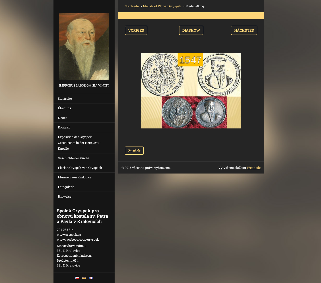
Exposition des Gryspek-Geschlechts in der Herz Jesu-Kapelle (79, 143)
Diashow (191, 30)
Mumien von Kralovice (74, 177)
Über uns (64, 108)
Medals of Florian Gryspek (162, 6)
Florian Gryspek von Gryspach (80, 167)
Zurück (134, 150)
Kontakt (64, 127)
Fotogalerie (66, 187)
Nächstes (244, 30)
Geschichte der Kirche (73, 158)
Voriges (136, 30)
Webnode (254, 167)
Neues (62, 118)
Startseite (65, 98)
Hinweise (64, 196)
